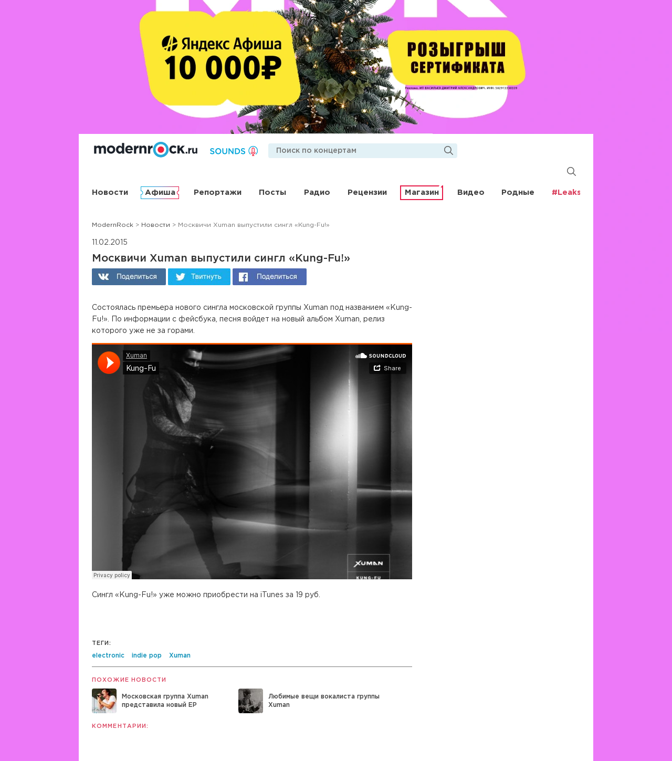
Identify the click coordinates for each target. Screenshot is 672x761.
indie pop (147, 656)
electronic (108, 656)
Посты (272, 192)
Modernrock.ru (146, 150)
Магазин (422, 192)
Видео (471, 192)
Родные (517, 192)
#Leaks (566, 192)
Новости (110, 192)
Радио (317, 192)
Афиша (160, 192)
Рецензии (367, 192)
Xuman (180, 656)
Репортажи (218, 192)
